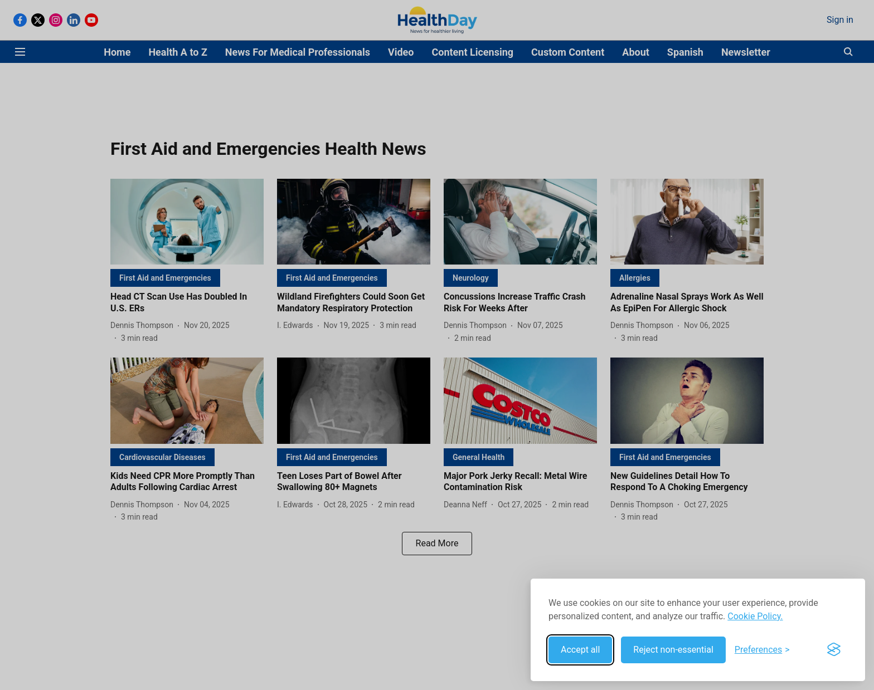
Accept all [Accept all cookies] (580, 649)
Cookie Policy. (755, 616)
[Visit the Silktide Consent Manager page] (833, 650)
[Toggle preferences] (762, 650)
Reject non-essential (673, 649)
